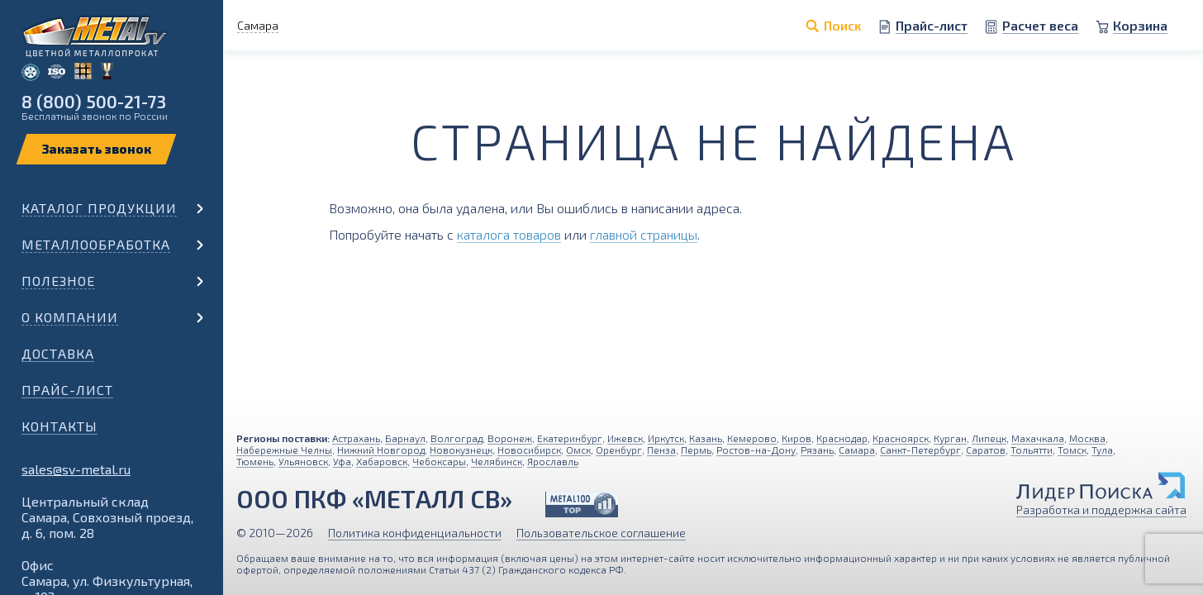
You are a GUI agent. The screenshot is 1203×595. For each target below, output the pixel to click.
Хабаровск (381, 461)
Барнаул (405, 438)
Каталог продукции (99, 208)
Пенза (661, 449)
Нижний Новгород (381, 449)
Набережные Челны (284, 449)
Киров (796, 438)
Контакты (59, 426)
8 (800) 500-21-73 (93, 101)
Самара (857, 449)
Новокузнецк (461, 449)
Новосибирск (529, 449)
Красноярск (901, 438)
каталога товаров (509, 234)
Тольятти (1031, 449)
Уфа (342, 461)
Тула (1102, 449)
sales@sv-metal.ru (76, 469)
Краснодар (842, 438)
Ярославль (552, 461)
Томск (1072, 449)
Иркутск (666, 438)
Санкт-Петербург (920, 449)
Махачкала (1037, 438)
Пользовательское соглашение (601, 533)
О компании (69, 317)
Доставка (57, 353)
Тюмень (254, 461)
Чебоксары (439, 461)
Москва (1087, 438)
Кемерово (752, 438)
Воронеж (509, 438)
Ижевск (625, 438)
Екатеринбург (569, 438)
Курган (950, 438)
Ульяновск (303, 461)
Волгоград (456, 438)
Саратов (986, 449)
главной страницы (643, 234)
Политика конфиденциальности (415, 533)
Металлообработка (95, 244)
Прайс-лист (67, 389)
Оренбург (619, 449)
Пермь (696, 449)
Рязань (817, 449)
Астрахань (356, 438)
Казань (705, 438)
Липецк (989, 438)
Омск (578, 449)
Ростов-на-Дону (756, 449)
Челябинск (496, 461)
